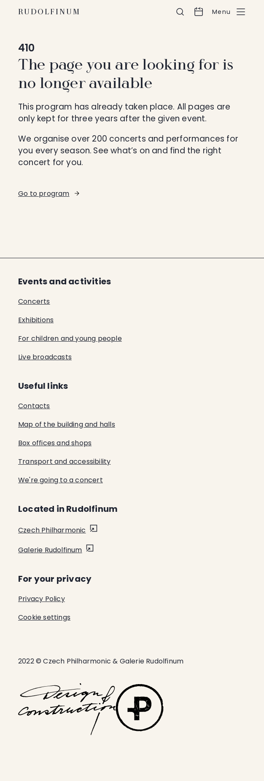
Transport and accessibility (64, 461)
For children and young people (70, 338)
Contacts (34, 406)
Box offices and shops (55, 443)
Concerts (34, 301)
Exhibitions (36, 320)
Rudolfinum (49, 11)
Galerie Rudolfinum (50, 550)
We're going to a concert (60, 480)
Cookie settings (44, 617)
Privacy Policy (41, 599)
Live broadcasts (45, 357)
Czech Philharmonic (52, 530)
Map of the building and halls (66, 424)
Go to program (44, 193)
